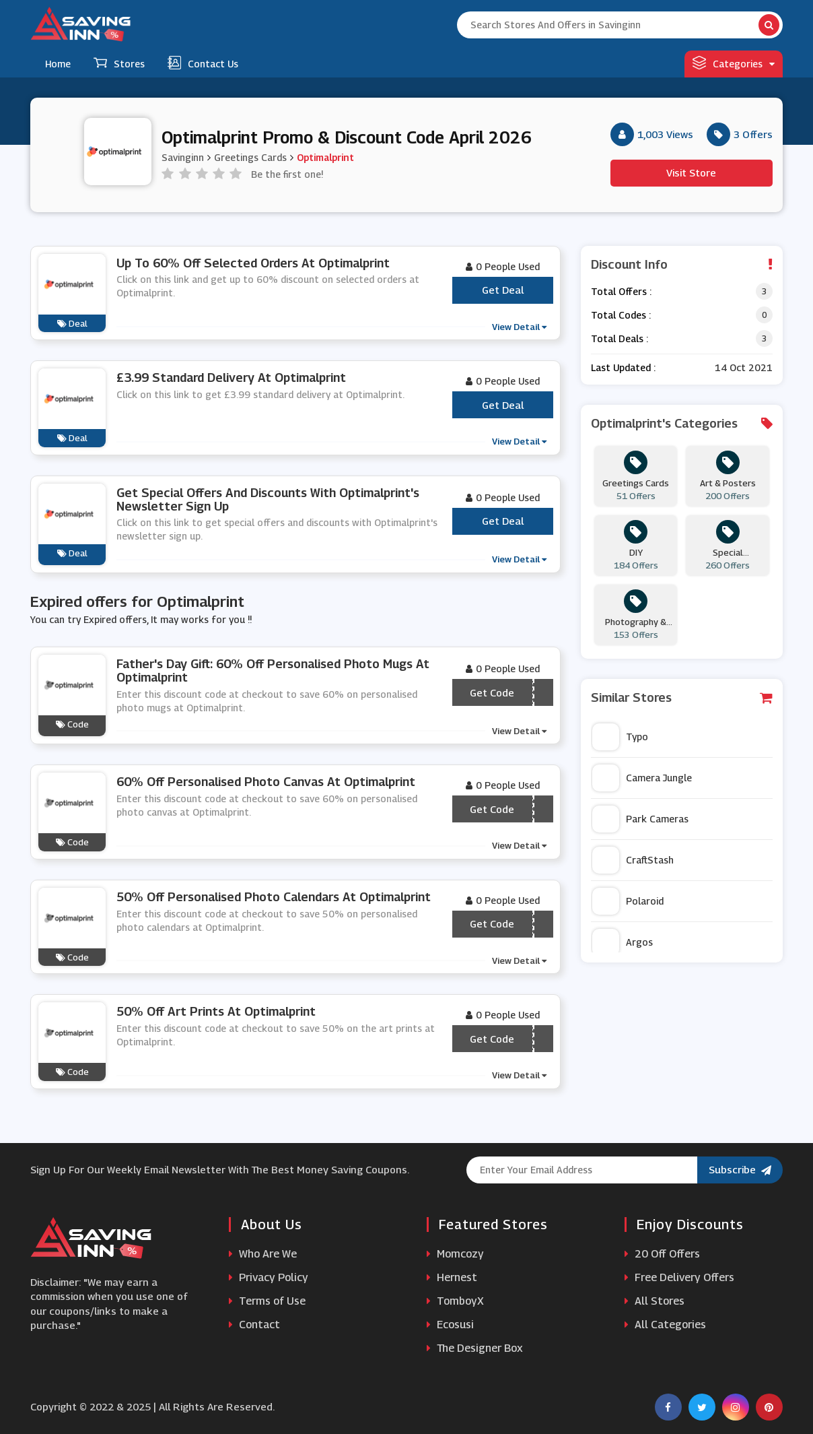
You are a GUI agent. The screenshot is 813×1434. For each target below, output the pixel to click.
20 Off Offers (662, 1253)
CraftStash (633, 860)
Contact (254, 1324)
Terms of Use (267, 1301)
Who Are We (263, 1253)
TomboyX (455, 1301)
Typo (620, 736)
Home (58, 63)
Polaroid (628, 901)
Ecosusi (450, 1324)
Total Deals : (619, 338)
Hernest (452, 1277)
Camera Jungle (642, 777)
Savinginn (183, 157)
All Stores (654, 1301)
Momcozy (455, 1253)
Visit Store (691, 172)
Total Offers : (621, 291)
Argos (622, 942)
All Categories (665, 1324)
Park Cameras (640, 819)
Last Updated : (623, 367)
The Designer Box (475, 1348)
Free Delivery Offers (679, 1277)
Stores (119, 62)
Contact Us (203, 62)
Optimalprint (325, 157)
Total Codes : (621, 315)
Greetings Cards (250, 157)
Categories (734, 62)
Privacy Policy (268, 1277)
